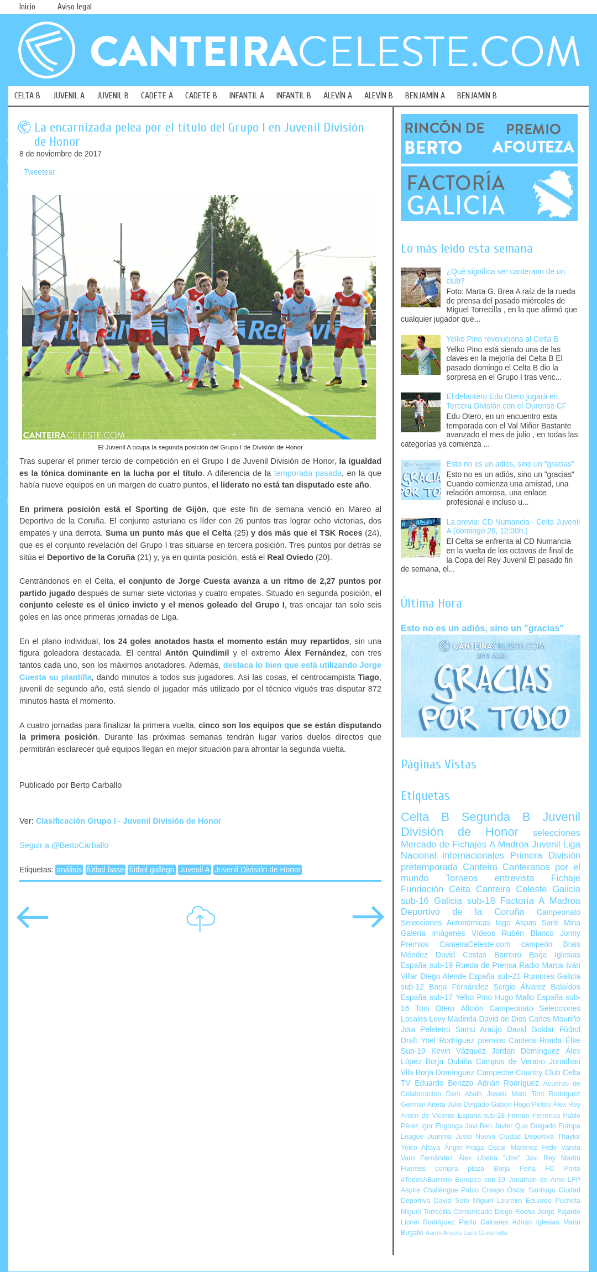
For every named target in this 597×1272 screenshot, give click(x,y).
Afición (471, 1008)
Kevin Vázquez (458, 1051)
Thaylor (569, 1136)
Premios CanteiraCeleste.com (456, 944)
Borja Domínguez (445, 1073)
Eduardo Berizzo (444, 1083)
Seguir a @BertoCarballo (63, 845)
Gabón (501, 1104)
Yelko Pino (473, 997)
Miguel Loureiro (497, 1201)
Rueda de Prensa (485, 965)
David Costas (461, 955)
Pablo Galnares (483, 1222)
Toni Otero (434, 1008)
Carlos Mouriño (554, 1019)
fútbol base (105, 870)
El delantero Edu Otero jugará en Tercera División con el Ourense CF (507, 401)
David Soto (451, 1201)
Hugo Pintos (532, 1104)
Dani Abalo (464, 1094)
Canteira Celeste (511, 889)
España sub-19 (427, 965)
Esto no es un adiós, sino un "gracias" (510, 464)
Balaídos (565, 987)
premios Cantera (507, 1041)
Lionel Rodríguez (428, 1222)
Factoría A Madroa (540, 901)
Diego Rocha (515, 1212)
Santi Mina (560, 923)
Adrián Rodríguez (508, 1083)
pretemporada (429, 867)
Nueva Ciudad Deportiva (514, 1136)
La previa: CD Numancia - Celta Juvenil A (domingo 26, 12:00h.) (513, 527)
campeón (537, 944)
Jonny (570, 933)
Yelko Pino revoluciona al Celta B (503, 339)
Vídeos (483, 933)
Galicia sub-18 (464, 901)
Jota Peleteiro (426, 1029)
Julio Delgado (468, 1104)
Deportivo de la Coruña (463, 912)
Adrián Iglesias (535, 1222)
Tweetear (39, 172)
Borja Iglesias (554, 955)
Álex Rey (566, 1104)
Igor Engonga (442, 1126)
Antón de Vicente (428, 1115)
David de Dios (502, 1019)
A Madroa (509, 844)
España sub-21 (495, 976)
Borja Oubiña (449, 1062)
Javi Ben (478, 1126)
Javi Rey (541, 1158)
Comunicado (472, 1212)
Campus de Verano (510, 1062)
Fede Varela (560, 1147)
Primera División (545, 855)
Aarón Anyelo (444, 1232)
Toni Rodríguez (555, 1094)
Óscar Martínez (512, 1147)
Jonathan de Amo (536, 1180)
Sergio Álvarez (519, 987)
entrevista (515, 878)
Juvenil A (194, 870)
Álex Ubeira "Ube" (489, 1158)
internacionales (473, 855)
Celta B (425, 817)
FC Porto (562, 1168)
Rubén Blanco (527, 933)
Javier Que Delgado (525, 1126)
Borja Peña (514, 1168)
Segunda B (496, 817)
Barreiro (507, 955)
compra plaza (459, 1168)
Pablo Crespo (482, 1190)
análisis (69, 870)
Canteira (480, 867)
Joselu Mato (507, 1094)
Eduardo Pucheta (553, 1201)
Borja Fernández (458, 987)
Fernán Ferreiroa (533, 1115)
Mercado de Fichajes (443, 844)
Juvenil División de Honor (257, 870)
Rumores (538, 976)
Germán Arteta (423, 1104)
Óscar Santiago (531, 1190)
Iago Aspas (516, 923)
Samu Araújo (478, 1029)
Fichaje (565, 878)
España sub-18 (481, 1115)
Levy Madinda (452, 1019)
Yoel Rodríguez (447, 1041)
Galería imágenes (433, 933)
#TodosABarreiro (426, 1180)
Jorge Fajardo (558, 1212)
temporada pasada (308, 473)
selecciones (556, 833)
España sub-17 (427, 997)
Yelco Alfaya (420, 1147)
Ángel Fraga (464, 1147)
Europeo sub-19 (480, 1180)
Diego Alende (443, 976)
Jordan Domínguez (525, 1051)
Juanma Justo (449, 1136)
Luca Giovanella (485, 1232)
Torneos (462, 878)
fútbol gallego (151, 870)
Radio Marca (541, 965)
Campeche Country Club (518, 1073)
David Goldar (530, 1029)
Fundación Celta (435, 889)
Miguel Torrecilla (426, 1212)
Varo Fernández (427, 1158)
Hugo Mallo (514, 997)
